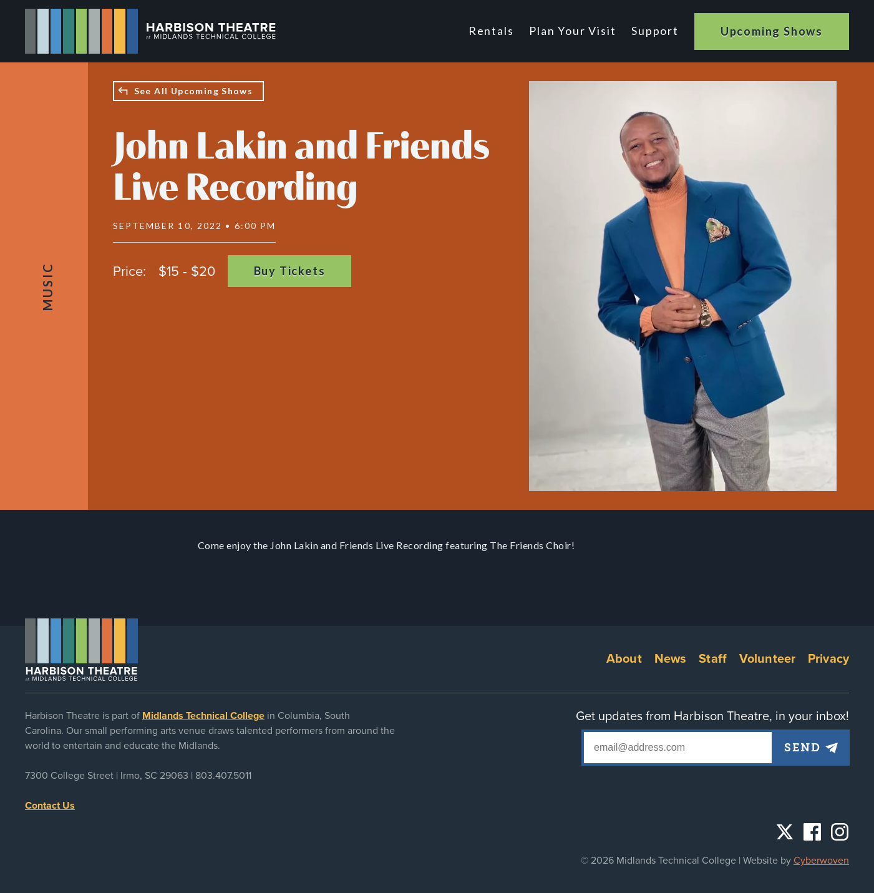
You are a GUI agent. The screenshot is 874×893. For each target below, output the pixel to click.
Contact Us (50, 805)
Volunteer (767, 658)
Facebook (812, 832)
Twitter (784, 832)
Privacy (828, 658)
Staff (713, 658)
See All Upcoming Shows (193, 90)
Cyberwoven (821, 860)
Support (655, 30)
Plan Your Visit (573, 30)
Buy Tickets (290, 271)
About (624, 658)
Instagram (839, 832)
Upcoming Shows (772, 31)
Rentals (494, 30)
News (670, 658)
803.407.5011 (223, 775)
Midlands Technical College (203, 716)
